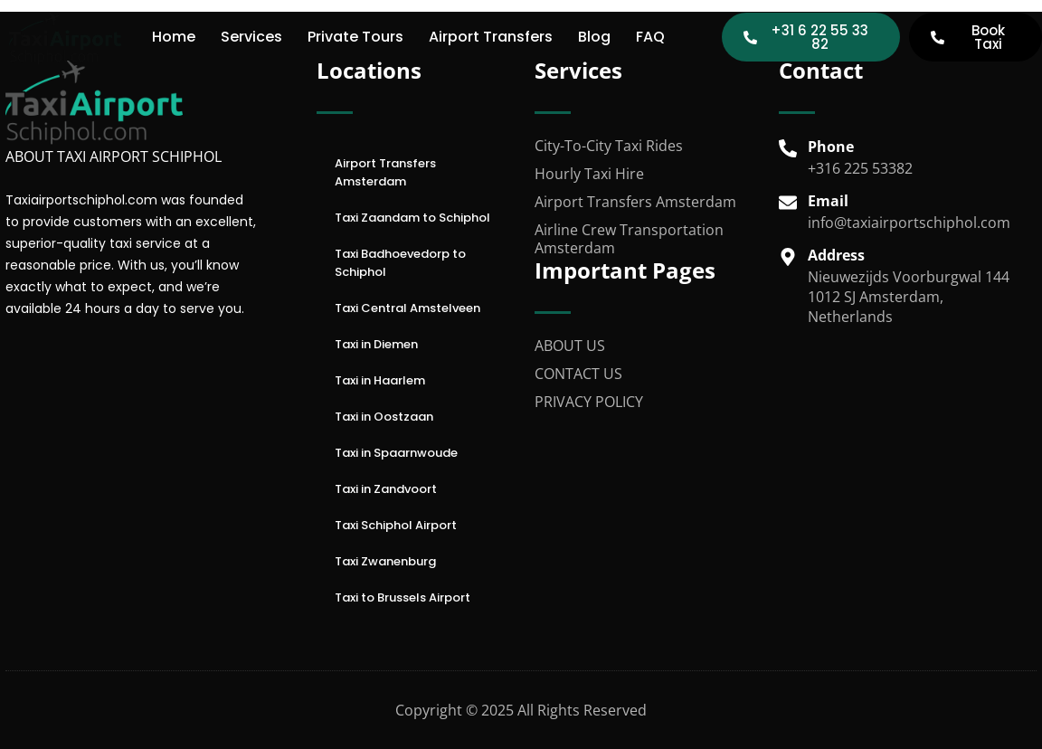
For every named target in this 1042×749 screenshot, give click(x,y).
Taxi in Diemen (376, 344)
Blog (594, 36)
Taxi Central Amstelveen (407, 308)
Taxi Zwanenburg (385, 561)
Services (251, 36)
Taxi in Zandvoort (386, 489)
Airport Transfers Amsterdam (385, 172)
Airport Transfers (491, 36)
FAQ (650, 36)
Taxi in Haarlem (380, 380)
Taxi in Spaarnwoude (396, 452)
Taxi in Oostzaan (384, 416)
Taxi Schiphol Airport (396, 525)
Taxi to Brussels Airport (402, 597)
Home (173, 36)
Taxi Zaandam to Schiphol (412, 217)
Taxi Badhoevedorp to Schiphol (400, 262)
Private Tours (355, 36)
